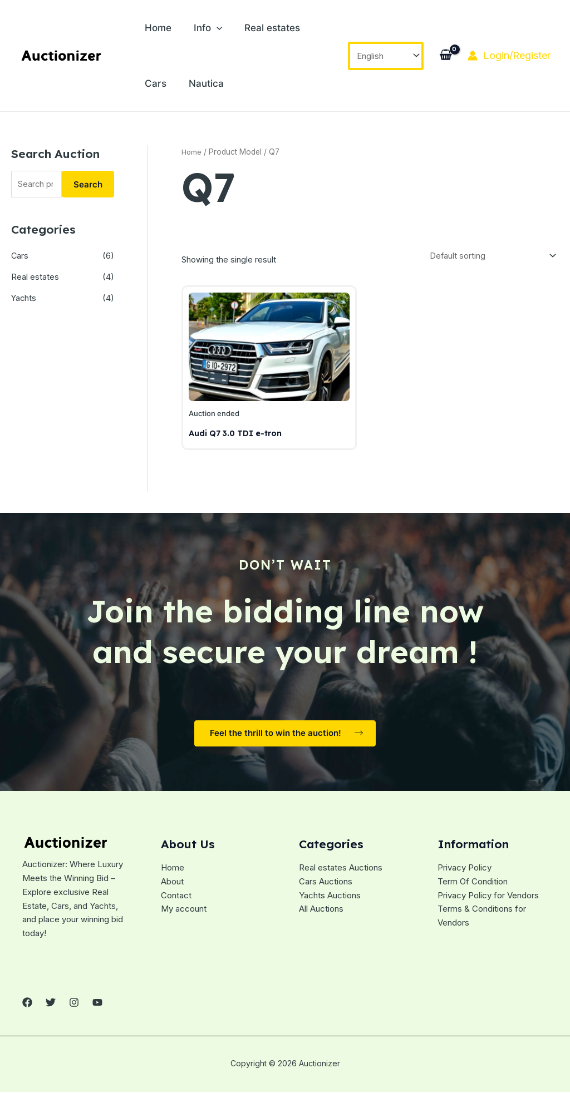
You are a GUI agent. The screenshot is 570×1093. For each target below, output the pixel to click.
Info (199, 28)
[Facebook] (27, 1005)
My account (184, 911)
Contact (176, 898)
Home (155, 27)
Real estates (258, 27)
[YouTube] (97, 1005)
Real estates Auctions (340, 870)
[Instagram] (74, 1005)
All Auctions (321, 911)
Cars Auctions (325, 884)
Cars (314, 27)
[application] (208, 28)
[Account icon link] (509, 56)
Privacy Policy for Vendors (488, 898)
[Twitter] (51, 1005)
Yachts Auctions (330, 898)
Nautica (159, 83)
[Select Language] (386, 56)
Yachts (24, 298)
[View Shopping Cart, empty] (445, 55)
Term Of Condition (473, 884)
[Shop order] (491, 256)
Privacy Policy (465, 870)
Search (87, 184)
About (172, 884)
